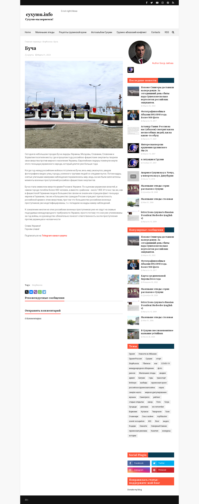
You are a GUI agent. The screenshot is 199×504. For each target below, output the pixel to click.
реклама (144, 407)
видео (166, 421)
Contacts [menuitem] (155, 32)
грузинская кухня (159, 383)
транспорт (161, 378)
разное (132, 373)
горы (151, 378)
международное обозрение (141, 368)
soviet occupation (136, 421)
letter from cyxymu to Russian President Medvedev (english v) (157, 215)
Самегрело (144, 397)
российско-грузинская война (142, 387)
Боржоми (133, 412)
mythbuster (162, 416)
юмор (150, 402)
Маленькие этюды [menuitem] (44, 32)
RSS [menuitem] (167, 32)
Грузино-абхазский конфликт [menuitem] (132, 32)
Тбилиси (146, 363)
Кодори (132, 426)
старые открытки (136, 402)
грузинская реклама (138, 431)
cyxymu (30, 55)
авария (162, 373)
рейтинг (156, 397)
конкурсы (166, 431)
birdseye (132, 383)
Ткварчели (157, 412)
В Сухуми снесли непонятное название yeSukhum (157, 332)
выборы (143, 383)
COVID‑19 (165, 363)
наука (161, 387)
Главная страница (33, 42)
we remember (158, 407)
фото (160, 368)
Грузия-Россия (135, 359)
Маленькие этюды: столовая (157, 199)
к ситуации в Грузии (152, 159)
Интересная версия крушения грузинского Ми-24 (154, 147)
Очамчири (133, 416)
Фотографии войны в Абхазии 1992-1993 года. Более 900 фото (154, 114)
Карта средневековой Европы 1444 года (153, 277)
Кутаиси (144, 412)
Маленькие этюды (147, 373)
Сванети (143, 426)
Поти (158, 402)
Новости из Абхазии (148, 354)
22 (26, 500)
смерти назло (135, 392)
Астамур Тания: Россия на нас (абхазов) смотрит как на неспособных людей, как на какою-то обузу (157, 131)
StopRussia (47, 42)
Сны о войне (147, 416)
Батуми (142, 378)
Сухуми (149, 359)
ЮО (149, 421)
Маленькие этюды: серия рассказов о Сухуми (155, 187)
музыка (132, 397)
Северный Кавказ (159, 426)
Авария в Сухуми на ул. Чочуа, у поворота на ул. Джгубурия (157, 174)
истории (132, 436)
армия (132, 378)
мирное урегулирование (156, 392)
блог (157, 421)
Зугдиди (133, 407)
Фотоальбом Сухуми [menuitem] (101, 32)
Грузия (132, 354)
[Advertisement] (74, 259)
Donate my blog (134, 489)
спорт (158, 359)
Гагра (166, 402)
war (155, 363)
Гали (167, 412)
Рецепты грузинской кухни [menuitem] (72, 32)
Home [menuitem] (28, 32)
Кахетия (154, 431)
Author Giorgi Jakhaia (150, 63)
